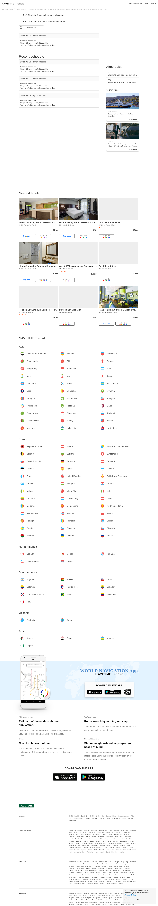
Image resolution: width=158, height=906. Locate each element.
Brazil (70, 852)
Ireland (90, 843)
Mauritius (114, 852)
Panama (124, 847)
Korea (99, 832)
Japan (85, 832)
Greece (71, 843)
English (77, 816)
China (110, 830)
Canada (111, 847)
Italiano (108, 818)
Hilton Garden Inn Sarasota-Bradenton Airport (41, 266)
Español (101, 818)
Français (87, 818)
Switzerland (116, 839)
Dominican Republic (129, 850)
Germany (71, 841)
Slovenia (78, 847)
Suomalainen (116, 818)
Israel (70, 832)
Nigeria (121, 852)
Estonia (86, 841)
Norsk (124, 818)
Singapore (127, 834)
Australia (90, 852)
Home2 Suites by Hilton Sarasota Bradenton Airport (44, 222)
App (146, 3)
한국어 (98, 816)
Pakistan (104, 834)
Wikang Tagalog (78, 818)
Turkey (88, 837)
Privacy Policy (130, 895)
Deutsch (94, 818)
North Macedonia (83, 845)
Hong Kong (124, 830)
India (75, 832)
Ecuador (118, 850)
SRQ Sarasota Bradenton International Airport (44, 22)
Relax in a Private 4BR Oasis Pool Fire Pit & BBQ (43, 310)
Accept (140, 899)
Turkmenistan (80, 837)
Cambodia (92, 832)
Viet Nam (101, 837)
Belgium (101, 839)
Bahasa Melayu (111, 816)
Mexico (118, 847)
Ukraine (98, 847)
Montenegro (72, 845)
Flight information (135, 3)
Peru (83, 852)
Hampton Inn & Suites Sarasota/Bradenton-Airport (124, 310)
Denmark (79, 841)
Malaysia (88, 834)
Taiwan (94, 837)
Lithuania (111, 843)
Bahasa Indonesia (123, 816)
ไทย (103, 816)
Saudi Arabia (118, 834)
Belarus (92, 847)
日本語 (71, 816)
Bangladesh (103, 830)
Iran (80, 832)
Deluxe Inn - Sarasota (109, 222)
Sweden (71, 847)
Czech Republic (127, 839)
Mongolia (71, 834)
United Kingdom (113, 841)
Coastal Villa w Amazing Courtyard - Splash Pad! (83, 266)
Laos (113, 832)
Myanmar (127, 832)
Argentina (83, 850)
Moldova (133, 843)
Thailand (71, 837)
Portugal (115, 845)
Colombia (102, 850)
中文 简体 (91, 816)
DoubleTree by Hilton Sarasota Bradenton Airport (83, 222)
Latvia (127, 843)
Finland (98, 841)
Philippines (96, 834)
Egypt (108, 852)
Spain (92, 841)
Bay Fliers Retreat (108, 266)
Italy (104, 843)
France (104, 841)
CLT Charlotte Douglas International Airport (43, 15)
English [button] (153, 3)
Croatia (84, 843)
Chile (96, 850)
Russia (105, 847)
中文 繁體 (84, 816)
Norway (102, 845)
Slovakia (85, 847)
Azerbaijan (94, 830)
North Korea (118, 837)
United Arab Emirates (75, 830)
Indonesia (133, 830)
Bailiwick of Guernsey (127, 841)
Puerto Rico (110, 850)
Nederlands (72, 820)
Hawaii (76, 850)
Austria (77, 839)
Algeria (102, 852)
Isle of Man (98, 843)
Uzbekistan (109, 837)
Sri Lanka (119, 832)
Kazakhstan (106, 832)
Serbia (129, 845)
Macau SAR (80, 834)
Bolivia (90, 850)
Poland (109, 845)
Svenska (130, 818)
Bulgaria (108, 839)
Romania (122, 845)
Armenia (86, 830)
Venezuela (77, 852)
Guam (96, 852)
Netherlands (94, 845)
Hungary (77, 843)
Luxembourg (119, 843)
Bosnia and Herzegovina (89, 839)
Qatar (110, 834)
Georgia (116, 830)
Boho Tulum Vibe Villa (70, 310)
